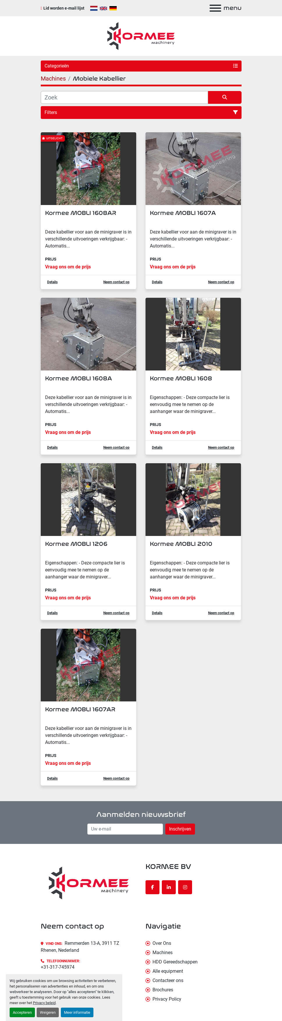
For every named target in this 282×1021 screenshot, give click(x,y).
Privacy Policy (166, 999)
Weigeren (48, 1012)
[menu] (215, 8)
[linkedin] (169, 887)
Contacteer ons (167, 980)
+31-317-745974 (58, 967)
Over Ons (161, 943)
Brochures (162, 990)
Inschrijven (180, 829)
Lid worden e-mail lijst (63, 8)
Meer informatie (77, 1012)
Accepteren (22, 1012)
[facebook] (152, 887)
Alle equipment (167, 971)
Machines (162, 952)
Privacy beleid (44, 1003)
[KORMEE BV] (89, 882)
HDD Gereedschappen (175, 962)
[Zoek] (124, 97)
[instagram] (185, 887)
